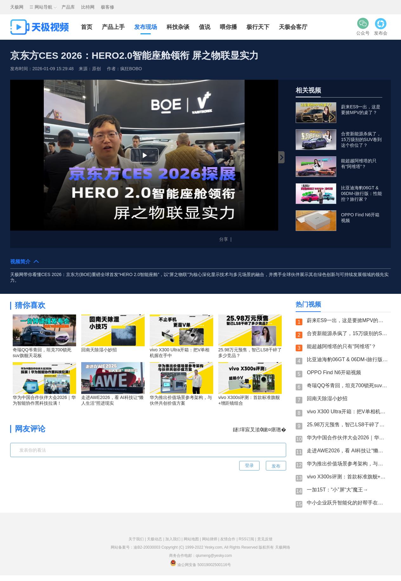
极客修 (107, 7)
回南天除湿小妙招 (327, 398)
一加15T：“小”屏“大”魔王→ (337, 489)
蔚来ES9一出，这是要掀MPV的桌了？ (347, 320)
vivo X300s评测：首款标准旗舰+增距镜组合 (347, 476)
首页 (86, 27)
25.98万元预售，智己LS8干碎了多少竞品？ (347, 424)
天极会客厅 (293, 27)
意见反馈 (265, 539)
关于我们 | (137, 539)
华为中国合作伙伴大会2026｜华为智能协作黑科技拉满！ (347, 437)
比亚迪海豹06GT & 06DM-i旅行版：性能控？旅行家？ (347, 359)
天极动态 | (156, 539)
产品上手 (113, 27)
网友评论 (30, 428)
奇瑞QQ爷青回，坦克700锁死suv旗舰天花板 (347, 385)
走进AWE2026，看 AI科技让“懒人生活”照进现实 (347, 450)
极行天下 (258, 27)
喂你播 (228, 27)
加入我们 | (174, 539)
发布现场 (145, 27)
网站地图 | (193, 539)
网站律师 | (211, 539)
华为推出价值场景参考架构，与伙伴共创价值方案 (347, 463)
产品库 (68, 7)
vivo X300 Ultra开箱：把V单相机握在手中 (347, 411)
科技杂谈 (178, 27)
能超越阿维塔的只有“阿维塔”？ (341, 346)
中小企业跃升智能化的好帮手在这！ (347, 502)
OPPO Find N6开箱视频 (334, 372)
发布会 (380, 26)
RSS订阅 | (248, 539)
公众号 (363, 26)
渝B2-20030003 (147, 547)
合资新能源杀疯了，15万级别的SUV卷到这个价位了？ (347, 333)
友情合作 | (229, 539)
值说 (204, 27)
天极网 (16, 7)
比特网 (88, 7)
